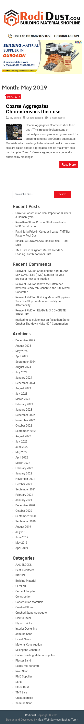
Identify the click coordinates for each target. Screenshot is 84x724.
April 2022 (22, 457)
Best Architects (25, 570)
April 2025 (22, 356)
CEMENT (21, 586)
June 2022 (22, 446)
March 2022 (23, 462)
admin (17, 117)
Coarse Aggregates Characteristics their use (33, 108)
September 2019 (26, 521)
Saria (19, 681)
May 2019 (22, 542)
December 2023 (25, 383)
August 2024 (23, 367)
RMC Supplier (24, 676)
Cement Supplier (26, 591)
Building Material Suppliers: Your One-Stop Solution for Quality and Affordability (43, 301)
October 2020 (24, 510)
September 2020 (26, 516)
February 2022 (24, 468)
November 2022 (25, 420)
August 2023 (23, 388)
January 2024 (24, 377)
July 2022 (21, 441)
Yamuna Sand (24, 703)
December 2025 (25, 340)
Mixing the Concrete (28, 649)
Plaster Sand (23, 660)
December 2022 (25, 415)
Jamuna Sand (24, 633)
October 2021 (24, 484)
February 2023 (24, 404)
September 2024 (26, 361)
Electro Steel (23, 618)
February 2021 (24, 494)
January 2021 (24, 500)
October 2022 (24, 425)
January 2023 (24, 409)
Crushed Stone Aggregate (31, 612)
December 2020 (25, 505)
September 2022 (26, 430)
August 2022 (23, 436)
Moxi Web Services (49, 719)
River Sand (22, 671)
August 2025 (23, 345)
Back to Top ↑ (69, 719)
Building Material (26, 580)
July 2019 (21, 532)
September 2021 (26, 489)
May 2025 (22, 351)
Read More (69, 164)
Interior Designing (26, 628)
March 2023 (23, 399)
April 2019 (22, 548)
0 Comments (57, 117)
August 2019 (23, 526)
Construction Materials (29, 602)
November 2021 (25, 478)
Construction (23, 596)
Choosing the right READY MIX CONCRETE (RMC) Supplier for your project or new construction (42, 274)
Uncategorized (34, 117)
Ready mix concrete (28, 665)
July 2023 (21, 393)
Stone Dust (22, 687)
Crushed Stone (24, 607)
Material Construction (29, 644)
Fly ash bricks (24, 623)
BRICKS (20, 575)
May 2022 (22, 452)
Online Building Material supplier (35, 655)
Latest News (23, 639)
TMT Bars (21, 692)
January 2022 (24, 473)
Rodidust (30, 715)
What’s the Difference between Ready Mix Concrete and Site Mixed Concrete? (43, 288)
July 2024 (21, 372)
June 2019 (22, 537)
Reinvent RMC (24, 270)
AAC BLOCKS (24, 564)
